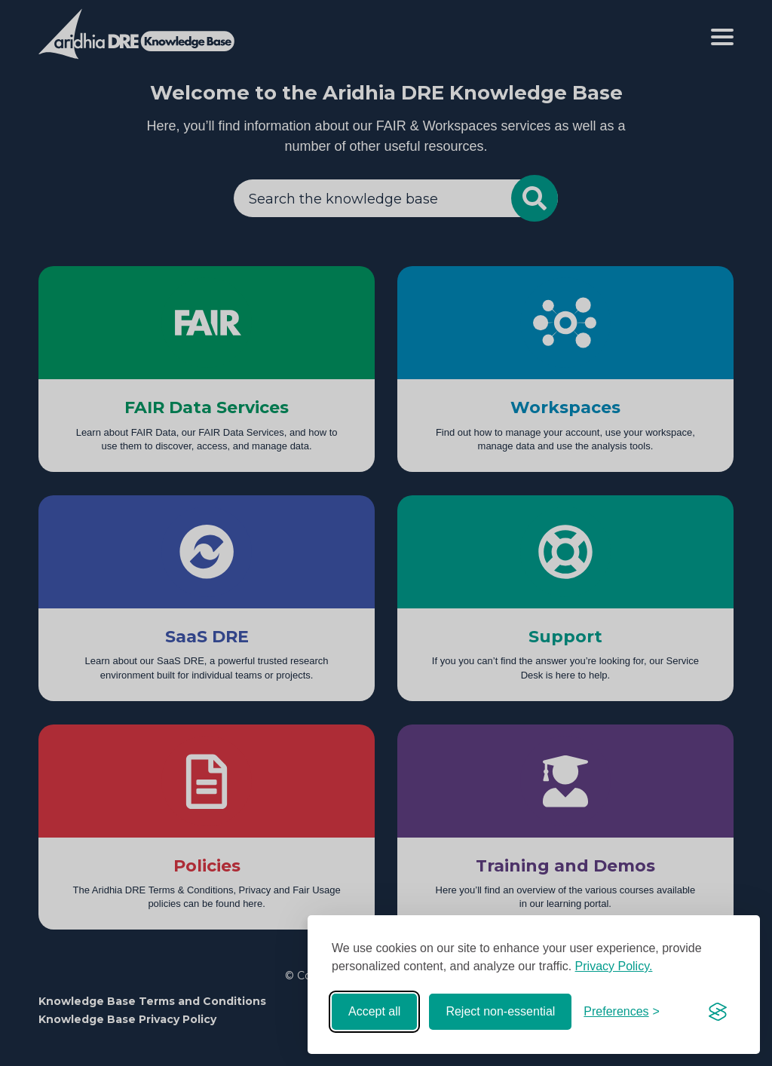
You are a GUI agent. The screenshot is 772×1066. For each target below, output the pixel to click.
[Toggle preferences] (622, 1012)
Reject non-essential (500, 1011)
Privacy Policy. (614, 966)
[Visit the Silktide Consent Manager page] (718, 1012)
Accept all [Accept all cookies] (374, 1011)
